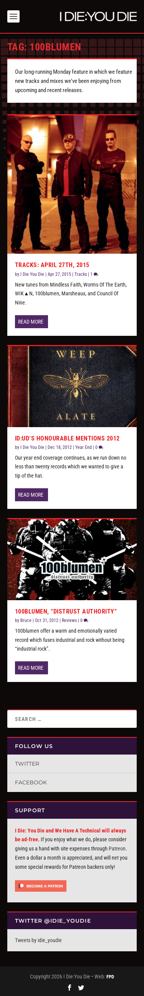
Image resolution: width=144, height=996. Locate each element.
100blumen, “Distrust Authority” (66, 611)
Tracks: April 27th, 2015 (52, 265)
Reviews (69, 620)
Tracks (80, 274)
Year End (83, 447)
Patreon (117, 848)
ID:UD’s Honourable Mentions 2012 (67, 438)
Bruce (25, 620)
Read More (30, 322)
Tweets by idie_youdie (38, 940)
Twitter (27, 763)
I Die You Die (32, 274)
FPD (110, 977)
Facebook (31, 782)
